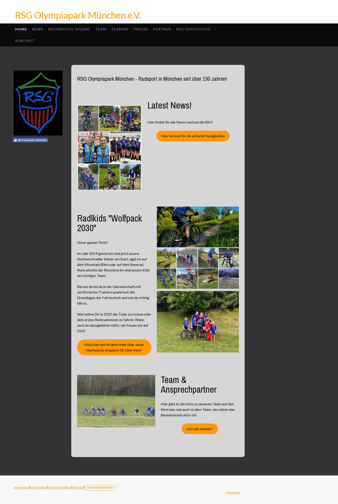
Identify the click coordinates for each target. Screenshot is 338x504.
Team (100, 29)
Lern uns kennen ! (199, 428)
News (37, 29)
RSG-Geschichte (193, 29)
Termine (120, 29)
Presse (141, 29)
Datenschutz (38, 487)
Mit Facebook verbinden (30, 140)
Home (21, 29)
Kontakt (25, 41)
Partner (162, 29)
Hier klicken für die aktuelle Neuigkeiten (193, 136)
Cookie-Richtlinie (60, 487)
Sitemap (77, 487)
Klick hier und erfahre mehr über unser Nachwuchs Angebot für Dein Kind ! (114, 347)
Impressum (21, 487)
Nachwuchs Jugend (69, 29)
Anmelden (233, 492)
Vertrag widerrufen (100, 487)
